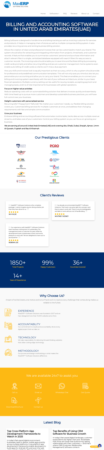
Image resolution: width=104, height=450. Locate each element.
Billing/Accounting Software (63, 416)
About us (84, 3)
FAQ (64, 3)
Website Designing (87, 421)
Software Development (89, 405)
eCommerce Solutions (88, 418)
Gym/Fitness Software (64, 408)
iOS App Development (88, 415)
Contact (95, 3)
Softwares (53, 3)
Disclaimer (38, 432)
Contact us (38, 405)
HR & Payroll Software (64, 425)
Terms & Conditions (42, 425)
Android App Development (84, 410)
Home (42, 3)
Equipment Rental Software (63, 436)
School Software (62, 428)
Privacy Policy (39, 428)
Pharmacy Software (63, 405)
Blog (36, 418)
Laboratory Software (63, 431)
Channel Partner (41, 422)
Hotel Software (61, 412)
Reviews (73, 3)
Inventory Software (63, 421)
